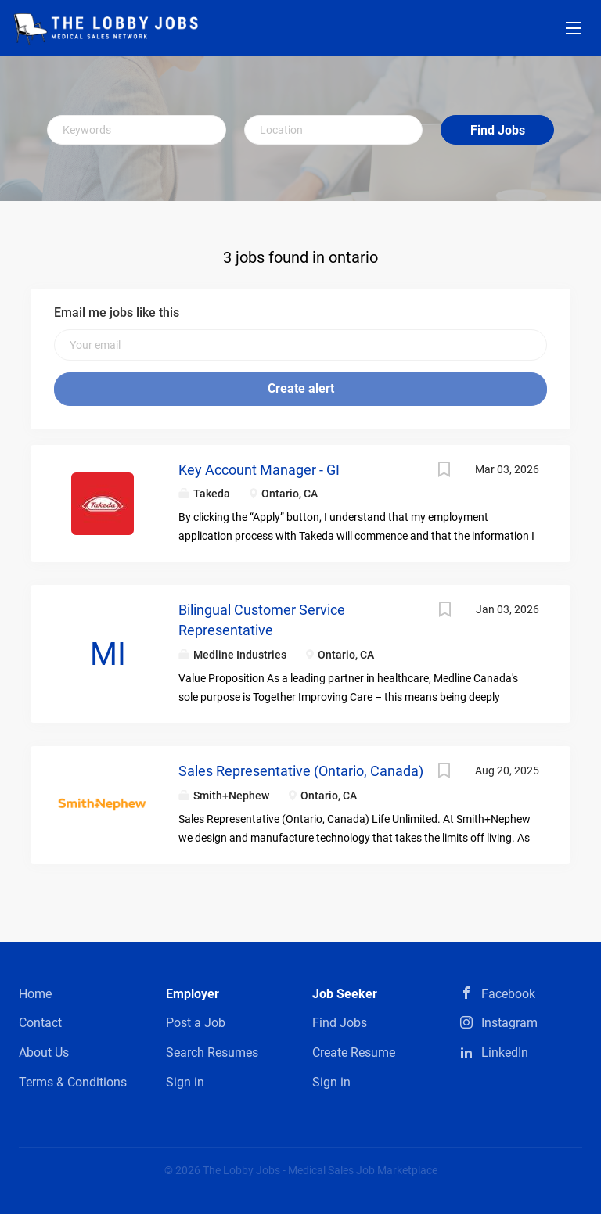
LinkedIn (504, 1052)
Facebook (508, 993)
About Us (44, 1052)
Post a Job (195, 1022)
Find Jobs (497, 130)
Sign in (185, 1082)
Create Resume (353, 1052)
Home (35, 993)
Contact (40, 1022)
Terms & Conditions (73, 1082)
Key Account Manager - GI (259, 470)
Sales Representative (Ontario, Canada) (300, 771)
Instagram (509, 1022)
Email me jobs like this (116, 312)
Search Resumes (212, 1052)
